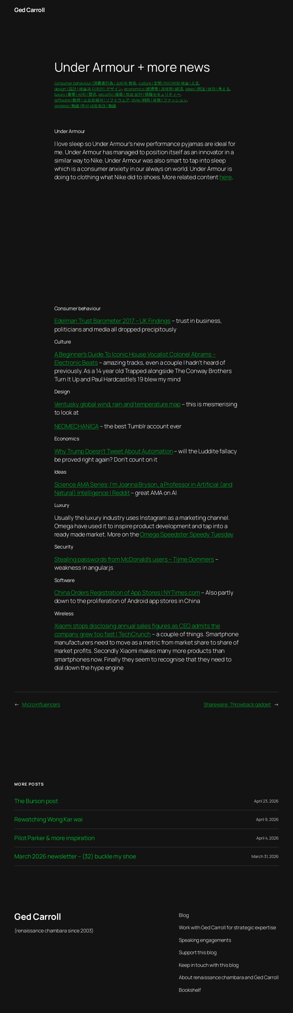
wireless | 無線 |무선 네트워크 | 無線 (85, 105)
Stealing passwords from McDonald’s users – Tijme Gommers (134, 559)
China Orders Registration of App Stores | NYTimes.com (127, 592)
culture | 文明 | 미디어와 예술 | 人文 (168, 83)
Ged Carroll (29, 10)
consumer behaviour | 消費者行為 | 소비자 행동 (95, 83)
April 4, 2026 (267, 838)
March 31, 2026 (265, 856)
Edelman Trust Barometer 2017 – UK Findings (112, 321)
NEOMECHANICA (76, 426)
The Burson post (36, 801)
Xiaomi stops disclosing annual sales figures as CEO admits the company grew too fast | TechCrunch (137, 630)
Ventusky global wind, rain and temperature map (117, 404)
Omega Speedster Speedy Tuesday (186, 534)
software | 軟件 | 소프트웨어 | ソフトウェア (92, 100)
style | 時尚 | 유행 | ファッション (159, 100)
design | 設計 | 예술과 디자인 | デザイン (88, 88)
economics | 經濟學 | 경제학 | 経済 (153, 88)
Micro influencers (41, 704)
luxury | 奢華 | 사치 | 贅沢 (75, 94)
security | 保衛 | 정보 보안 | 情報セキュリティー (139, 94)
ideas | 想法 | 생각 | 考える (207, 88)
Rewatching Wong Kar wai (48, 819)
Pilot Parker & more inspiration (54, 838)
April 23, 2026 (266, 801)
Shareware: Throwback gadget (237, 704)
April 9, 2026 (267, 819)
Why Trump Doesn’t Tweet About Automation (113, 451)
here (225, 177)
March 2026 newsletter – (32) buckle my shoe (75, 856)
